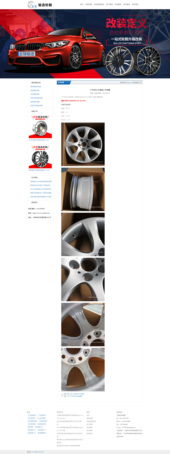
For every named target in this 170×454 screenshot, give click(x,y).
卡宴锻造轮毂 (43, 421)
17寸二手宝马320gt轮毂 (74, 396)
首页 (81, 4)
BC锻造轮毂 (31, 418)
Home (129, 82)
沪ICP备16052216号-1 (38, 452)
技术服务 (126, 4)
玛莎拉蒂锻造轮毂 (36, 98)
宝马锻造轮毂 (34, 94)
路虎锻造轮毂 (34, 102)
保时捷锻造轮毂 (35, 86)
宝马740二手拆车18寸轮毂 (75, 394)
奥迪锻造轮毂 (34, 90)
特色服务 (118, 4)
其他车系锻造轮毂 (36, 105)
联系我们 (135, 4)
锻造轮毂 (89, 4)
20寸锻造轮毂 (32, 415)
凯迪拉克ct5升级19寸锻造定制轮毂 (68, 446)
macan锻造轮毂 (41, 418)
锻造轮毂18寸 (39, 427)
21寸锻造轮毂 (42, 415)
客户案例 (109, 4)
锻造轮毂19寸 (32, 430)
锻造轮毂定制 (99, 4)
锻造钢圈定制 (42, 433)
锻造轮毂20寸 (42, 430)
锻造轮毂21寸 (32, 433)
